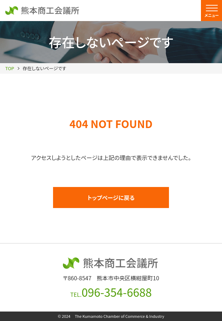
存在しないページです (44, 68)
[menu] (211, 10)
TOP (9, 68)
